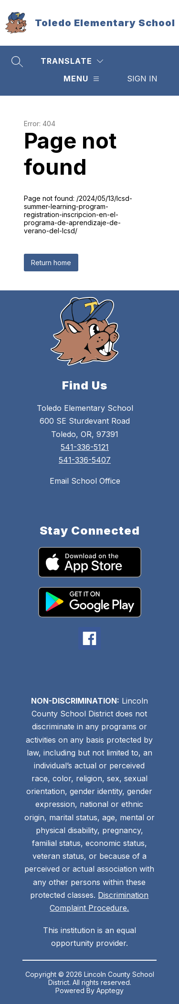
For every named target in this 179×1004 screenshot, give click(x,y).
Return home (51, 262)
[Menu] (81, 79)
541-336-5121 (85, 447)
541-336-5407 (85, 460)
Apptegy (110, 990)
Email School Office (85, 481)
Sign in (142, 78)
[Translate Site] (71, 61)
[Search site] (17, 61)
